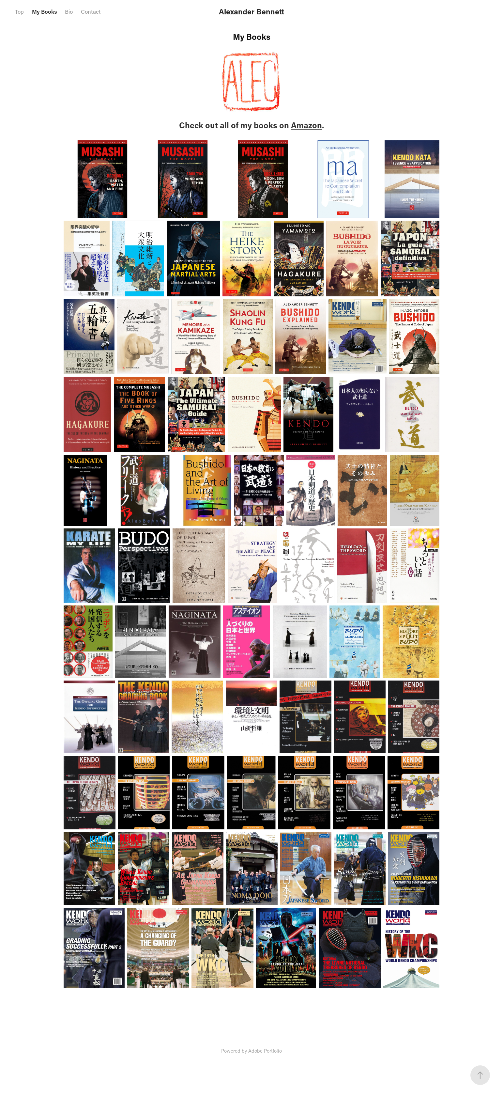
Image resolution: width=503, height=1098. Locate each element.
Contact (91, 11)
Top (19, 11)
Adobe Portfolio (265, 1050)
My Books (44, 11)
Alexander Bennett (251, 11)
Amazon (306, 125)
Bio (69, 11)
